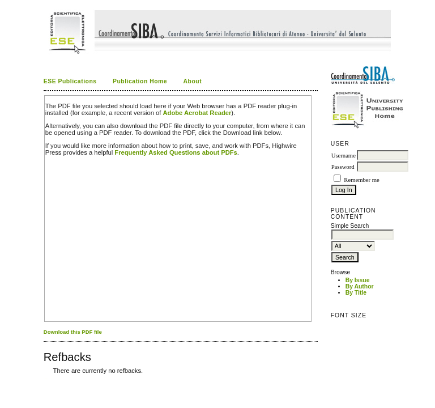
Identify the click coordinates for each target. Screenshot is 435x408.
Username (343, 155)
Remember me (361, 180)
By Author (360, 286)
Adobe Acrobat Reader (197, 112)
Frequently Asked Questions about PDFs (175, 152)
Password (343, 167)
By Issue (358, 280)
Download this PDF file (73, 332)
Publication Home (140, 81)
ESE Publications (70, 81)
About (193, 81)
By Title (356, 293)
